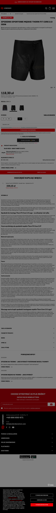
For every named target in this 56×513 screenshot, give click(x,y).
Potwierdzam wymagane (42, 495)
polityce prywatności (13, 497)
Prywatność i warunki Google (16, 500)
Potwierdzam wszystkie (42, 504)
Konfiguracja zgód (42, 500)
